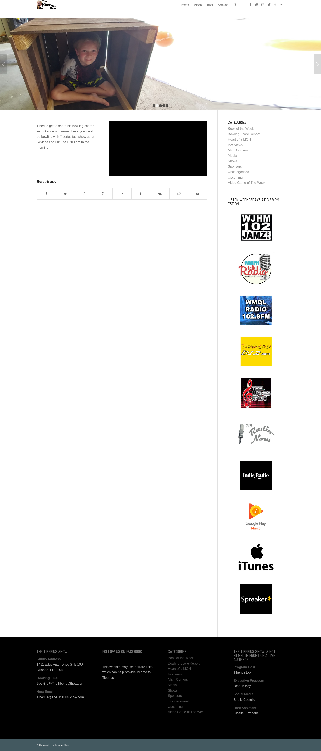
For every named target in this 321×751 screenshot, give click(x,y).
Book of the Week (241, 128)
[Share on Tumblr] (141, 193)
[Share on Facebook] (46, 193)
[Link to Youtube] (257, 4)
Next (317, 64)
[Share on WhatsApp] (84, 193)
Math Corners (238, 150)
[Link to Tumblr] (275, 4)
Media (232, 155)
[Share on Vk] (159, 193)
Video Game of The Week (246, 182)
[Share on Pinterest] (103, 193)
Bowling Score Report (244, 134)
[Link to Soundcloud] (281, 4)
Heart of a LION (239, 139)
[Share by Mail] (197, 193)
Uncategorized (238, 172)
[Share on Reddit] (179, 193)
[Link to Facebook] (251, 4)
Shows (233, 161)
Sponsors (235, 166)
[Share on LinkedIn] (122, 193)
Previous (3, 64)
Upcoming (235, 177)
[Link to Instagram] (263, 4)
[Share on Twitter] (65, 193)
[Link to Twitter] (269, 4)
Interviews (235, 145)
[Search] (235, 4)
